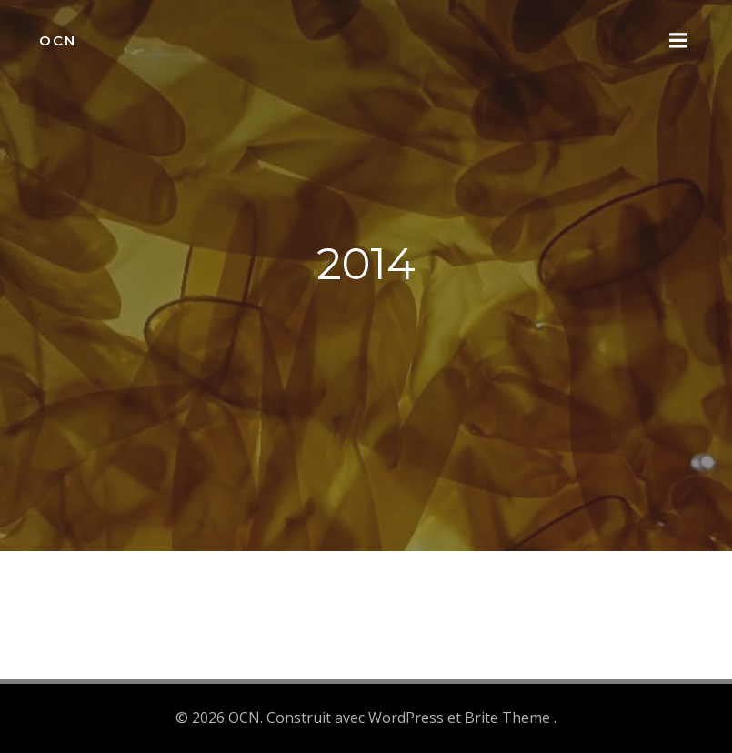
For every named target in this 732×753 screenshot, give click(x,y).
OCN (57, 40)
